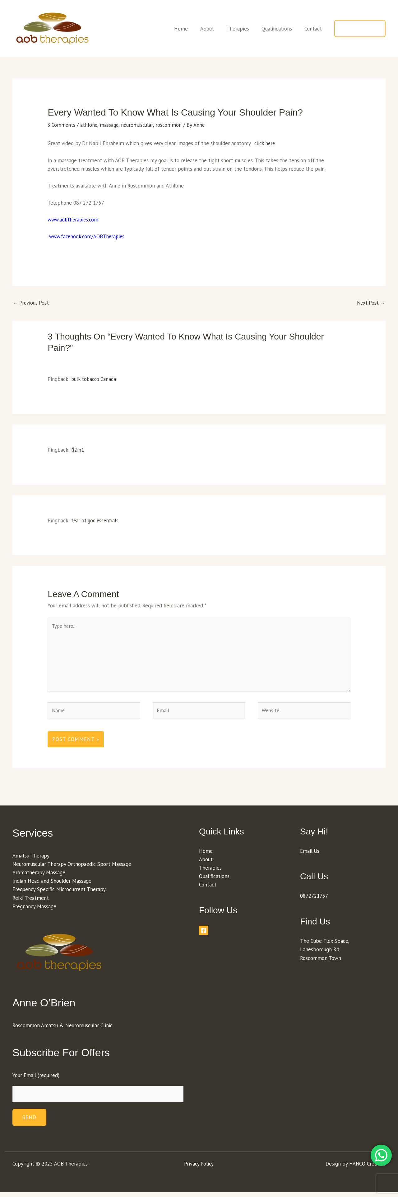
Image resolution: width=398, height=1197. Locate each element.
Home (189, 28)
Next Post (370, 303)
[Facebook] (203, 934)
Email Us (310, 854)
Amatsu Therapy (30, 859)
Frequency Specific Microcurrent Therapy (59, 893)
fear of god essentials (96, 520)
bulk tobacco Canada (94, 379)
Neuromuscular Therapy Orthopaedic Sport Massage (71, 867)
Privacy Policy (199, 1168)
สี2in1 (77, 450)
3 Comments (62, 124)
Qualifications (279, 28)
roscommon (170, 124)
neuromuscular (139, 124)
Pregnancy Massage (34, 910)
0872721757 (314, 899)
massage (110, 124)
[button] (360, 28)
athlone (89, 124)
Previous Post (31, 303)
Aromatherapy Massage (38, 876)
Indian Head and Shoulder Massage (51, 884)
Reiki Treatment (30, 901)
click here (265, 143)
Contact (314, 28)
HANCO (357, 1168)
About (213, 28)
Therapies (242, 28)
